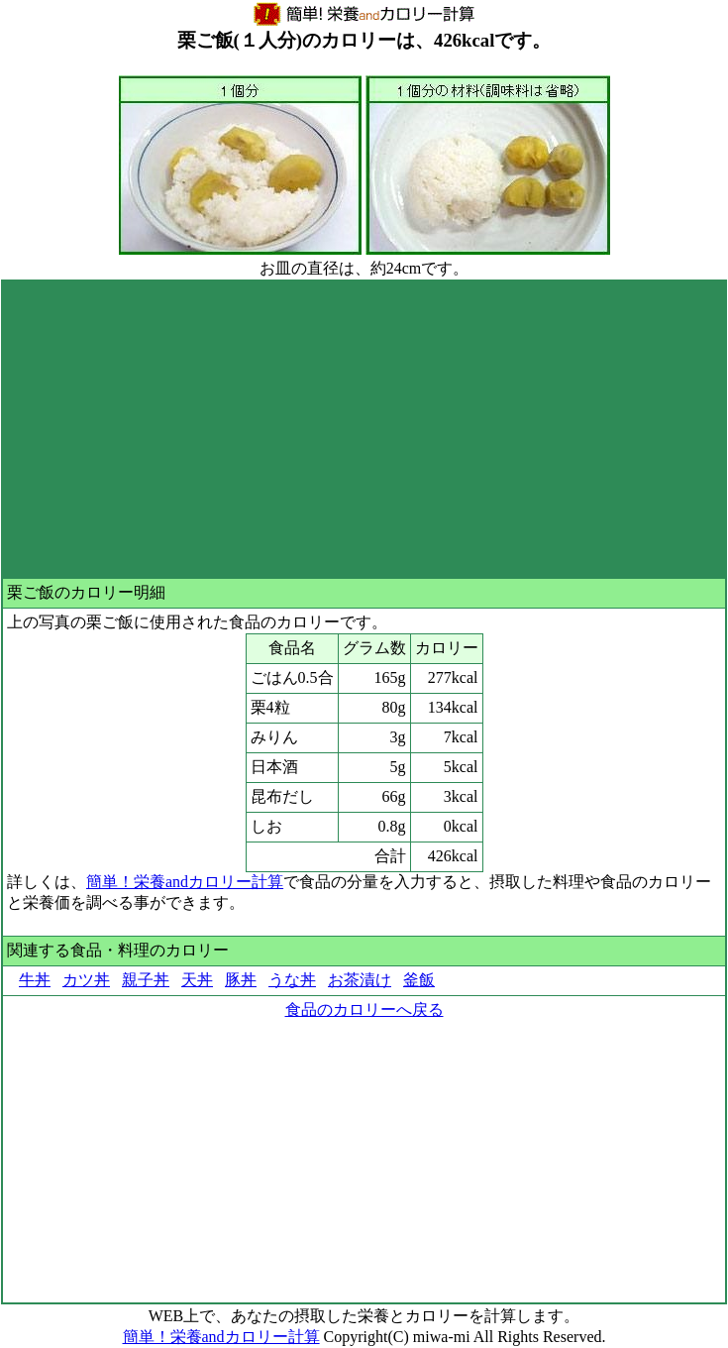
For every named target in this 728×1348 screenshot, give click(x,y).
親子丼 (145, 979)
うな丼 (292, 979)
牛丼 (35, 979)
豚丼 (241, 979)
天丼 (197, 979)
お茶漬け (359, 979)
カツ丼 (86, 979)
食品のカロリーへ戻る (364, 1009)
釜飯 (419, 979)
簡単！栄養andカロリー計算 (184, 881)
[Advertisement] (364, 429)
